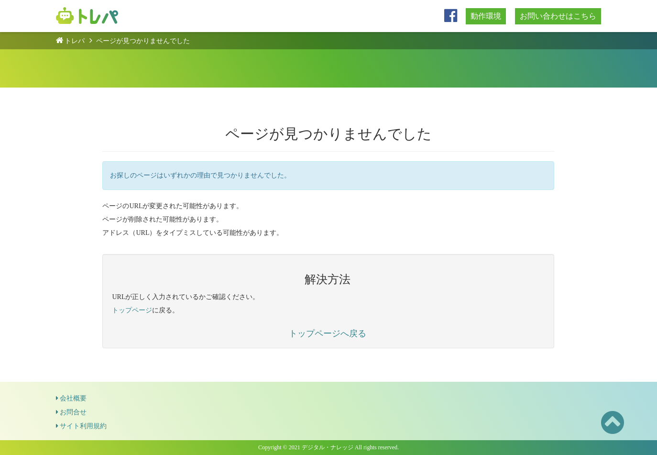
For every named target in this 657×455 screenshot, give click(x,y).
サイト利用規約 (81, 426)
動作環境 (486, 16)
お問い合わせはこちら (558, 16)
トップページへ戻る (327, 333)
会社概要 (71, 398)
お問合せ (71, 412)
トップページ (132, 310)
